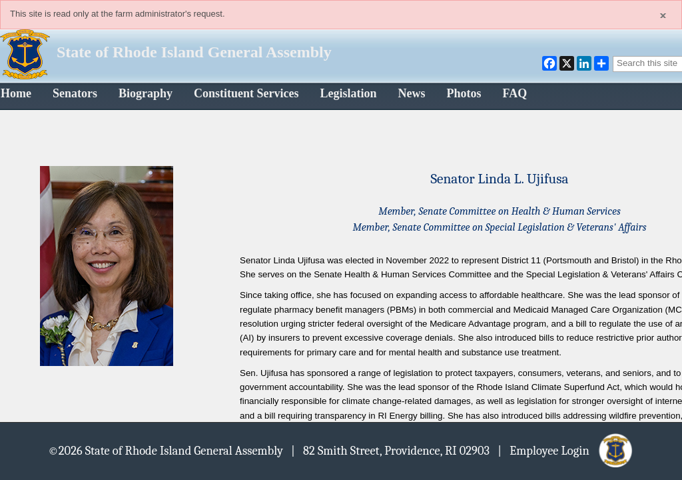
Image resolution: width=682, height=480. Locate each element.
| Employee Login (566, 450)
